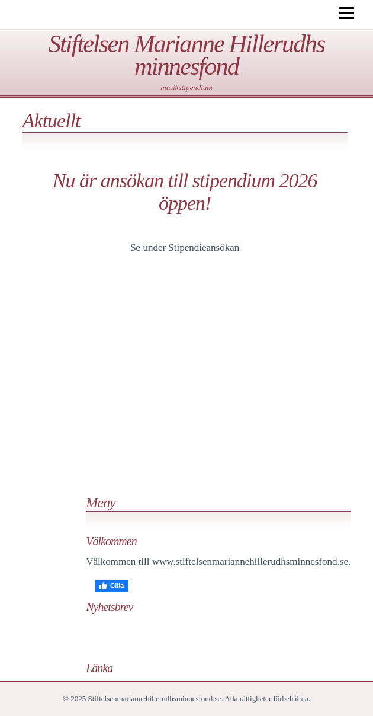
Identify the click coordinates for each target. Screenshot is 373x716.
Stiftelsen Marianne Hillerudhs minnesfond (186, 55)
